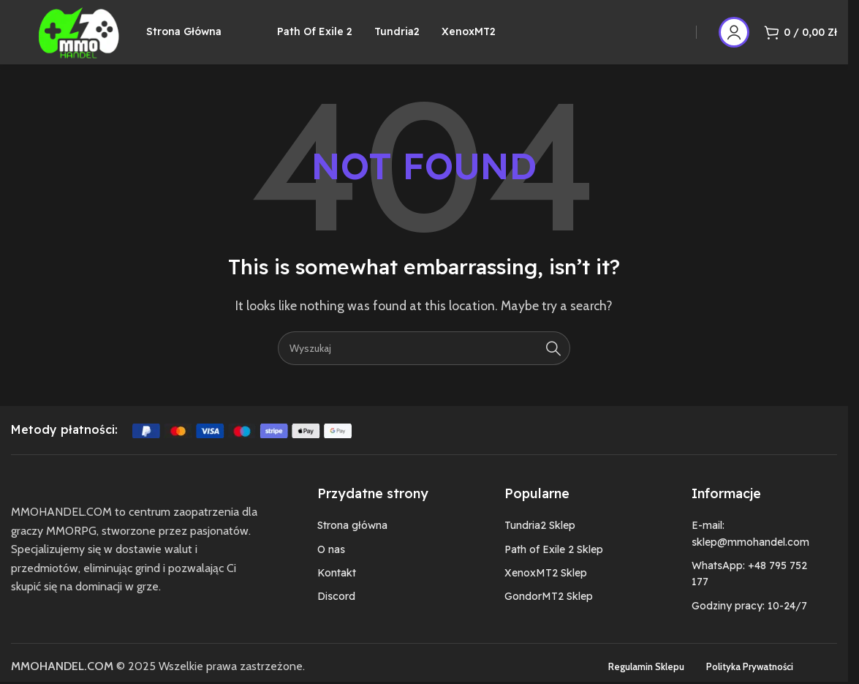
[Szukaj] (424, 360)
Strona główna (352, 537)
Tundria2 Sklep (539, 537)
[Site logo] (87, 37)
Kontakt (336, 585)
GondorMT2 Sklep (548, 608)
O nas (331, 561)
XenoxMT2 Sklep (545, 585)
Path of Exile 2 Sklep (553, 561)
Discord (336, 608)
